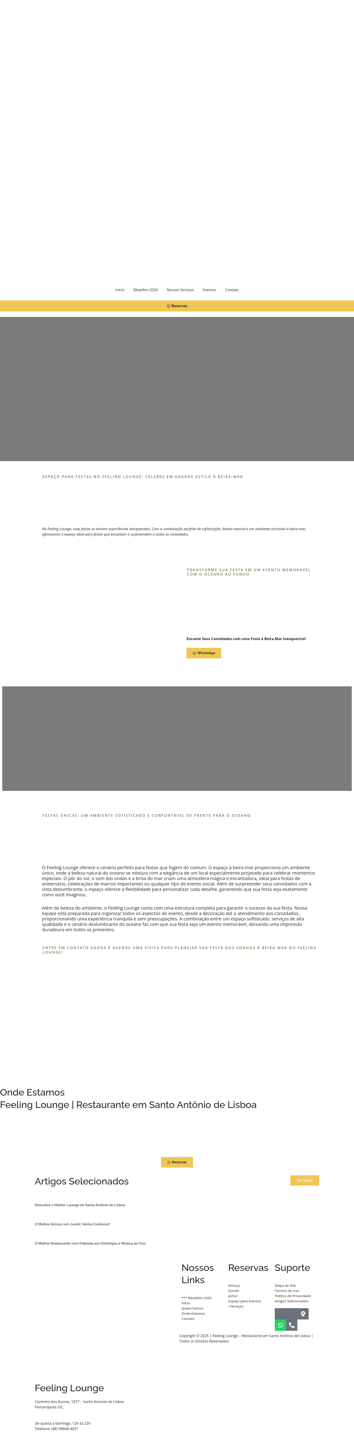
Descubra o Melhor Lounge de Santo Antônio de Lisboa (81, 1205)
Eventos (209, 289)
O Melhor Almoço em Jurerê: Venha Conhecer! (73, 1224)
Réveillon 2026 (145, 289)
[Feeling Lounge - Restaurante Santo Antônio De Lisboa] (177, 1133)
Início (119, 289)
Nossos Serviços (180, 289)
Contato (231, 289)
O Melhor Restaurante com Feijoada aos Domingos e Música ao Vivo (92, 1243)
